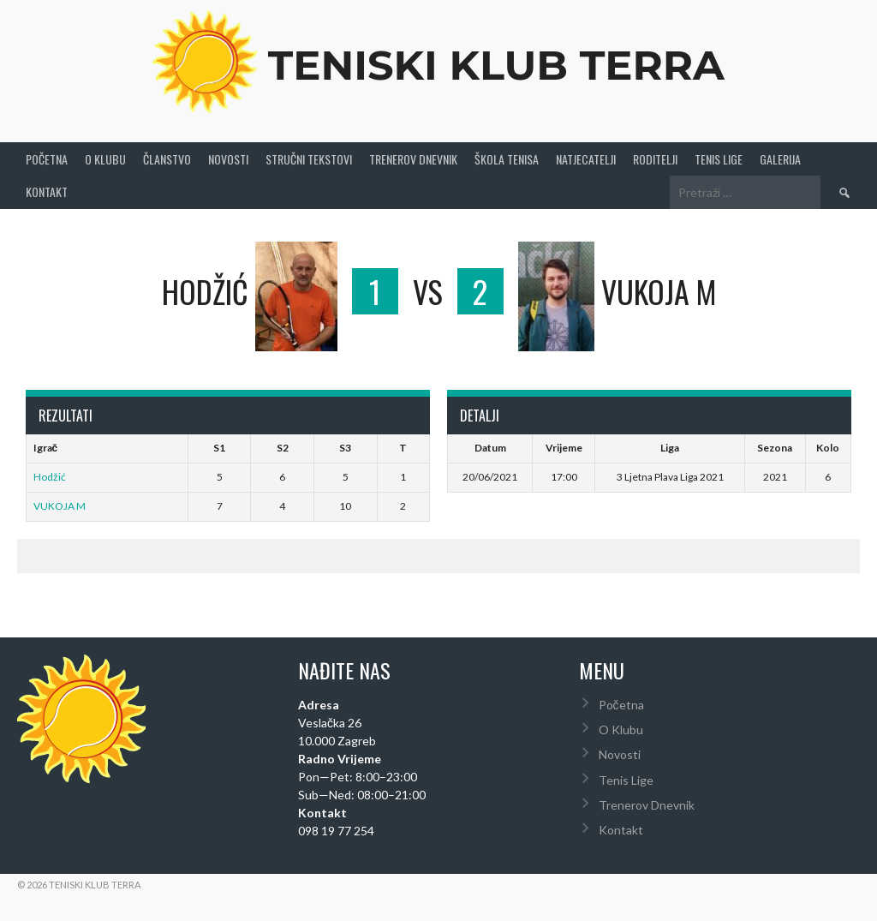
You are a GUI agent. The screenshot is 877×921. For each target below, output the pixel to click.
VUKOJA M (59, 505)
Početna (47, 159)
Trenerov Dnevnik (413, 159)
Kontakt (47, 191)
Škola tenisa (506, 159)
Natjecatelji (586, 159)
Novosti (228, 159)
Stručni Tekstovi (308, 159)
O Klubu (105, 159)
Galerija (780, 159)
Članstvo (167, 159)
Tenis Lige (719, 159)
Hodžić (49, 476)
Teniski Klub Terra (496, 65)
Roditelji (655, 159)
